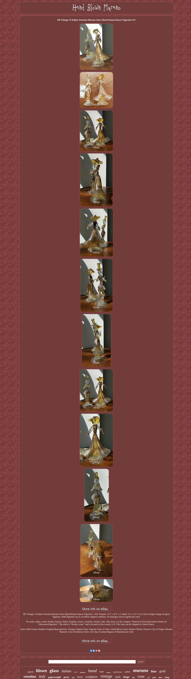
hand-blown (117, 672)
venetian (29, 676)
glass (54, 670)
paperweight (54, 677)
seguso (109, 672)
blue (154, 671)
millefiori (83, 672)
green (66, 677)
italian (66, 671)
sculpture (91, 676)
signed (30, 672)
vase (140, 676)
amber (127, 672)
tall (148, 677)
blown (41, 670)
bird (73, 677)
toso (160, 677)
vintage (106, 676)
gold (162, 671)
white (75, 672)
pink (154, 677)
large (126, 676)
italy (42, 676)
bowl (80, 676)
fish (133, 677)
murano (140, 670)
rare (101, 671)
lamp (167, 677)
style (118, 676)
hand (92, 670)
